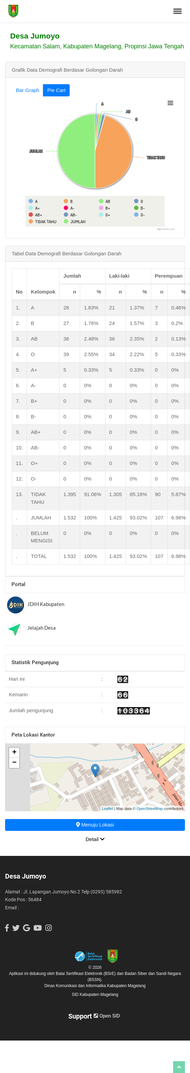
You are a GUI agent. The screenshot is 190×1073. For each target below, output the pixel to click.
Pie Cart (56, 90)
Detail (95, 839)
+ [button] (14, 753)
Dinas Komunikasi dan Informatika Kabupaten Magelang (95, 985)
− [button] (14, 763)
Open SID (107, 1016)
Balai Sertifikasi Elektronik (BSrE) (86, 973)
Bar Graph (27, 90)
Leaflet (107, 809)
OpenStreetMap (150, 809)
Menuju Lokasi (95, 824)
